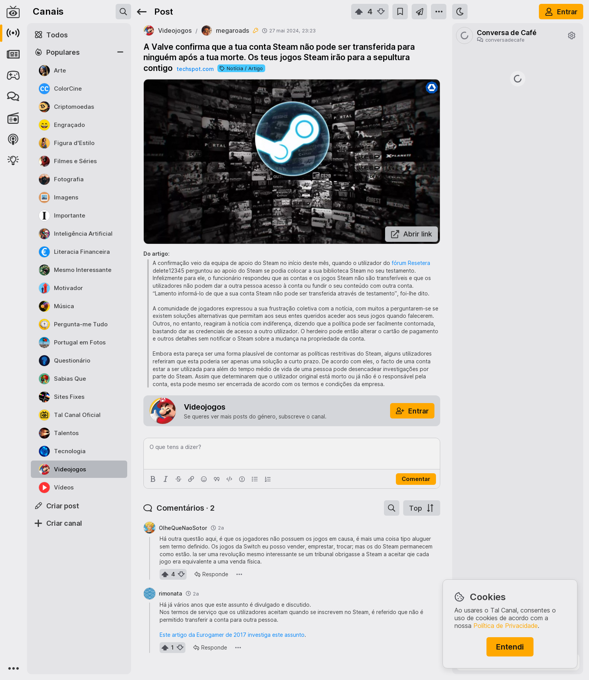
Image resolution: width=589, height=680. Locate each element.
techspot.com (195, 69)
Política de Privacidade (505, 625)
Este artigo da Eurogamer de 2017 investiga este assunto (232, 634)
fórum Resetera (411, 263)
